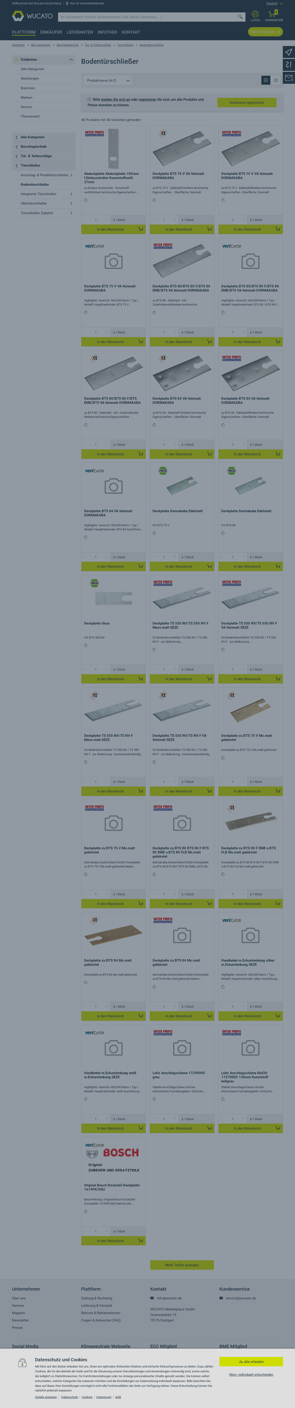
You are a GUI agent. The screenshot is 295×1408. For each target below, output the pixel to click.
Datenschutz (69, 1397)
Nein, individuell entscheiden (251, 1375)
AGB (118, 1397)
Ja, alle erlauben (251, 1362)
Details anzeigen (46, 1397)
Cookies (87, 1397)
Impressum (103, 1397)
